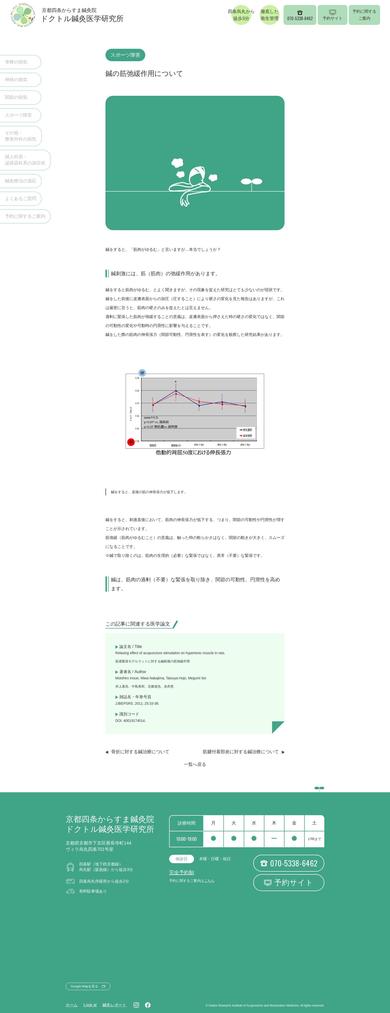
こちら (209, 881)
